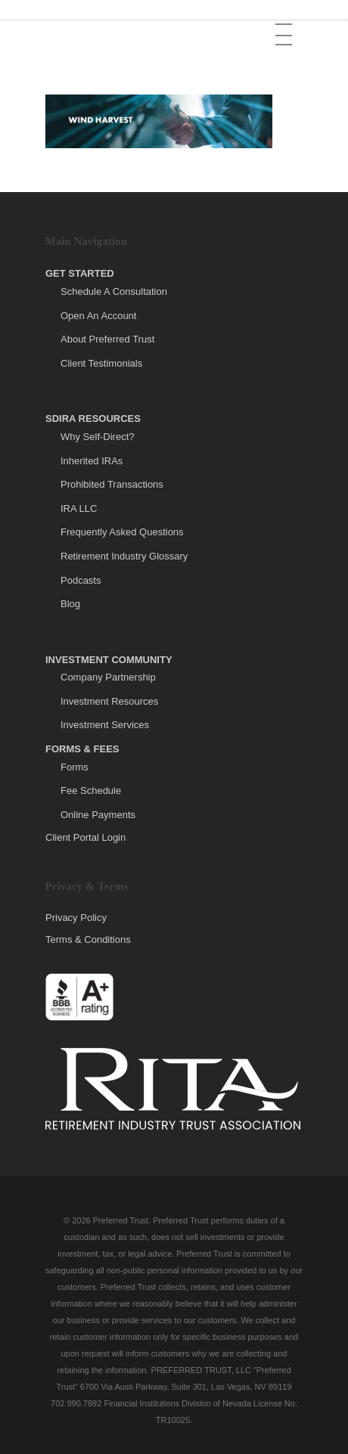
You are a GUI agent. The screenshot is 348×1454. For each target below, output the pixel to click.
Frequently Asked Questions (122, 532)
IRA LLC (79, 508)
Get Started (79, 273)
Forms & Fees (82, 749)
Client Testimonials (101, 363)
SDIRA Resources (93, 418)
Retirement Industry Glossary (124, 556)
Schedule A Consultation (114, 291)
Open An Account (98, 315)
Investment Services (105, 724)
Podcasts (81, 580)
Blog (70, 603)
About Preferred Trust (107, 339)
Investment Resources (109, 701)
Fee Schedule (91, 790)
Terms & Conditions (88, 939)
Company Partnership (108, 677)
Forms (75, 767)
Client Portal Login (85, 837)
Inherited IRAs (92, 461)
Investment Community (108, 659)
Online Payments (98, 814)
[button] (285, 23)
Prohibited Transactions (112, 484)
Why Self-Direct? (98, 436)
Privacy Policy (76, 918)
